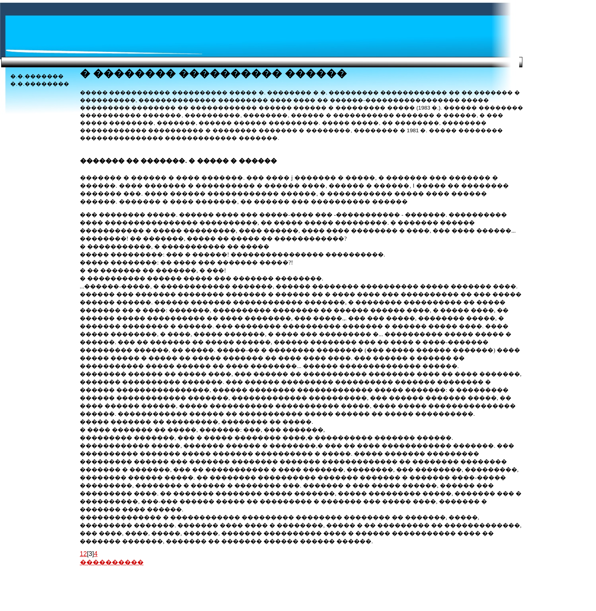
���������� (112, 562)
